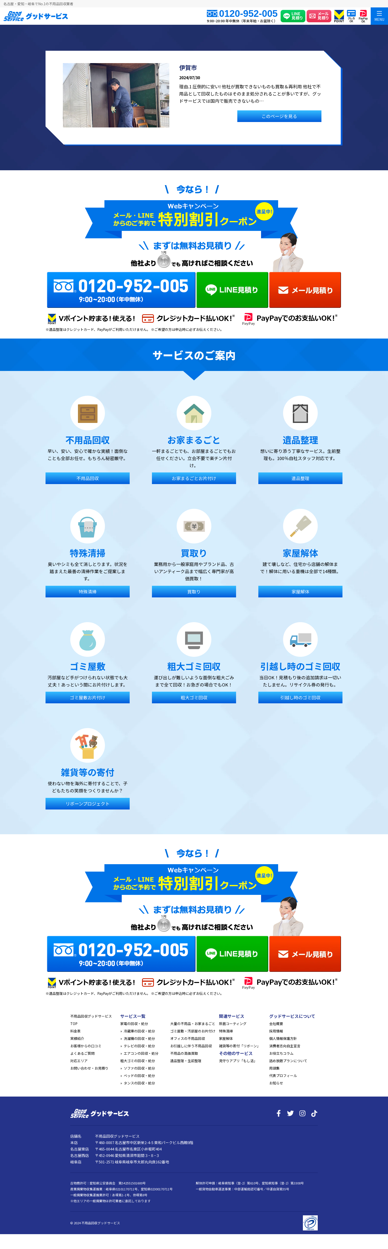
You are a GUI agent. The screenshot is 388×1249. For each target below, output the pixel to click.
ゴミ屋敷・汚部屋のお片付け (192, 1031)
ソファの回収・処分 (139, 1068)
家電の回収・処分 (134, 1023)
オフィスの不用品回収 (187, 1038)
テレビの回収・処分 (139, 1045)
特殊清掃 (226, 1031)
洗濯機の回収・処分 (139, 1038)
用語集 (274, 1068)
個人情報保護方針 (283, 1038)
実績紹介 (77, 1038)
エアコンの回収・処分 (141, 1053)
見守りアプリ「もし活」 (238, 1060)
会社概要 (276, 1023)
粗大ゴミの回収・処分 (137, 1060)
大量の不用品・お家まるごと (192, 1023)
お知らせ (276, 1082)
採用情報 (276, 1031)
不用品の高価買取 (184, 1053)
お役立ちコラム (281, 1053)
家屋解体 (226, 1038)
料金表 (75, 1031)
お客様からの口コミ (85, 1045)
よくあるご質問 (82, 1053)
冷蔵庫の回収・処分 (139, 1031)
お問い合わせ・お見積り (89, 1068)
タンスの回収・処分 (139, 1082)
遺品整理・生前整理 (185, 1060)
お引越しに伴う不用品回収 (191, 1045)
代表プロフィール (283, 1075)
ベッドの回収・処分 (139, 1075)
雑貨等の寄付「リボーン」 (239, 1045)
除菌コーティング (232, 1023)
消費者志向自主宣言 (284, 1045)
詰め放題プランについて (288, 1060)
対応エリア (79, 1060)
